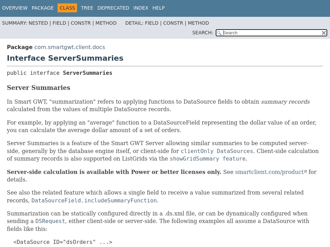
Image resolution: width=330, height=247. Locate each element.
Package (43, 8)
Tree (87, 8)
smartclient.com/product (269, 172)
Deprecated (113, 8)
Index (141, 8)
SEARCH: (202, 32)
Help (158, 8)
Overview (15, 8)
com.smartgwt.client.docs (69, 47)
